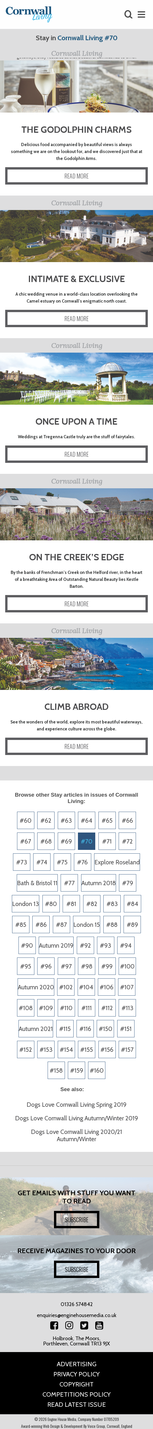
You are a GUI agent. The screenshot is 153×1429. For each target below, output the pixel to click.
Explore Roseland (117, 862)
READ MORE (76, 176)
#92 (85, 945)
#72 (127, 841)
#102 (66, 987)
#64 (86, 820)
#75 (62, 862)
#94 (126, 945)
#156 (106, 1049)
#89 (132, 924)
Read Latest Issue (76, 1404)
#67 (25, 841)
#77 (69, 883)
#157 (127, 1049)
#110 (66, 1008)
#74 (41, 862)
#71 (107, 841)
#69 (66, 841)
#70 (86, 841)
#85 (20, 924)
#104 (86, 987)
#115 (65, 1028)
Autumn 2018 (98, 883)
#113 (127, 1008)
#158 (56, 1070)
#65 (107, 820)
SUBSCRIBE (76, 1219)
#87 (61, 924)
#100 (127, 966)
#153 (46, 1049)
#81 (71, 903)
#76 (82, 862)
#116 (85, 1028)
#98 (86, 966)
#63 (66, 820)
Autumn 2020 (36, 987)
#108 (26, 1008)
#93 (105, 945)
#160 (97, 1070)
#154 (66, 1049)
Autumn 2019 (56, 945)
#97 (66, 966)
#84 (132, 903)
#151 (126, 1028)
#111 (86, 1008)
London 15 (86, 924)
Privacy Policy (76, 1374)
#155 (86, 1049)
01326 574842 (77, 1304)
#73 (21, 862)
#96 (46, 966)
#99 (107, 966)
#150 (105, 1028)
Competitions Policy (76, 1394)
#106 (106, 987)
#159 (76, 1070)
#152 (25, 1049)
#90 (27, 945)
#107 (127, 987)
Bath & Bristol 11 (37, 883)
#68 (46, 841)
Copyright (76, 1384)
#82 (91, 903)
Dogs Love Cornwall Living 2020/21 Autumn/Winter (76, 1135)
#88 (111, 924)
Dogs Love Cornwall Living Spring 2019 (76, 1104)
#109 (46, 1008)
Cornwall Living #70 (87, 38)
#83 (112, 903)
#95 (25, 966)
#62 (45, 820)
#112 (107, 1008)
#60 (25, 820)
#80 (51, 903)
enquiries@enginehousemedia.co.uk (76, 1315)
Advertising (76, 1364)
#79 (127, 883)
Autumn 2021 (36, 1028)
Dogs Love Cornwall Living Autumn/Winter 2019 (76, 1118)
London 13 (25, 903)
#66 (127, 820)
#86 (41, 924)
